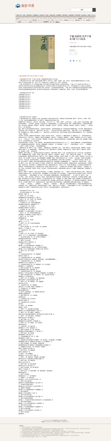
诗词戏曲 (45, 18)
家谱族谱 (50, 18)
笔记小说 (60, 18)
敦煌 (41, 18)
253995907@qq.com (65, 421)
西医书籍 (61, 20)
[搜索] (82, 10)
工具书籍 (65, 18)
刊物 (26, 22)
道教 (41, 20)
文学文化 (27, 18)
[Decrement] (71, 53)
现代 (73, 20)
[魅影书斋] (27, 5)
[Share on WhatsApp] (77, 61)
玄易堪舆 (48, 20)
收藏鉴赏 (20, 20)
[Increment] (75, 53)
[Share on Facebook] (71, 61)
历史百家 (22, 18)
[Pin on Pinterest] (74, 61)
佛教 (38, 20)
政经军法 (75, 18)
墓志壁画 (36, 22)
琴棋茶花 (55, 18)
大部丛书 (37, 18)
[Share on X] (80, 61)
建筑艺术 (25, 20)
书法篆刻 (90, 18)
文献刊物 (40, 22)
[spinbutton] (73, 53)
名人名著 (32, 18)
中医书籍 (56, 20)
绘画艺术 (85, 18)
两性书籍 (70, 18)
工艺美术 (30, 20)
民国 (70, 20)
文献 (23, 22)
